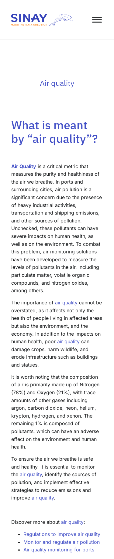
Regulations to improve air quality (61, 534)
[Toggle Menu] (97, 19)
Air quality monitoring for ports (58, 550)
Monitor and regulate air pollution (61, 542)
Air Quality (23, 166)
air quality (66, 303)
